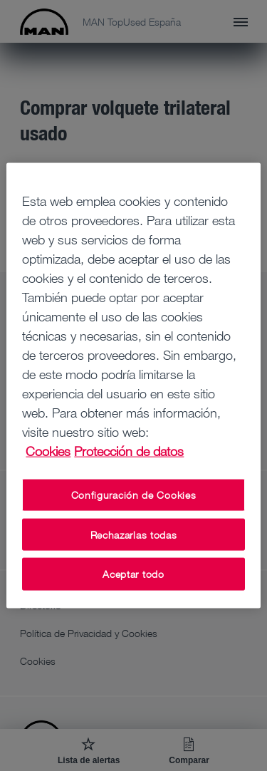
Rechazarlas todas (133, 534)
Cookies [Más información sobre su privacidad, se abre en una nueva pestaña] (48, 451)
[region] (133, 386)
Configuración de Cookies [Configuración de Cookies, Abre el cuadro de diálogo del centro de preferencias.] (134, 495)
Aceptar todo (133, 574)
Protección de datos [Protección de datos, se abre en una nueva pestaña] (129, 451)
